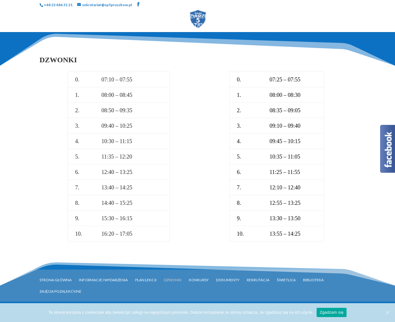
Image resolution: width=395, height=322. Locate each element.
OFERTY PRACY (235, 25)
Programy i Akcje (255, 16)
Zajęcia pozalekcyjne (60, 291)
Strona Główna (46, 16)
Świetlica (286, 280)
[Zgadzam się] (387, 312)
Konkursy (199, 280)
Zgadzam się (331, 312)
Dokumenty (311, 16)
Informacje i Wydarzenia (103, 280)
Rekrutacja (157, 25)
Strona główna (56, 280)
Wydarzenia (199, 16)
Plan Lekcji (145, 280)
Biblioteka (351, 16)
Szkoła (87, 16)
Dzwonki (172, 280)
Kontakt (195, 25)
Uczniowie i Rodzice (140, 16)
